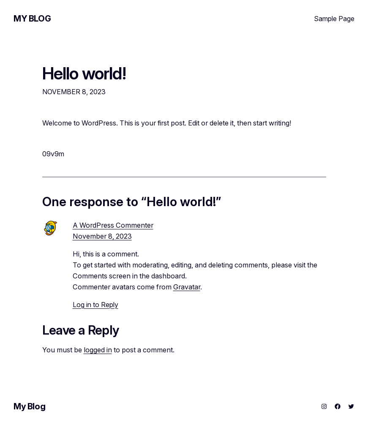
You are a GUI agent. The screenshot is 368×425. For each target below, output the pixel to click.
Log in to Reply (95, 304)
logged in (98, 350)
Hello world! (84, 73)
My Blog (32, 19)
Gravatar (186, 287)
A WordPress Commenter (113, 225)
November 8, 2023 (102, 236)
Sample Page (334, 18)
